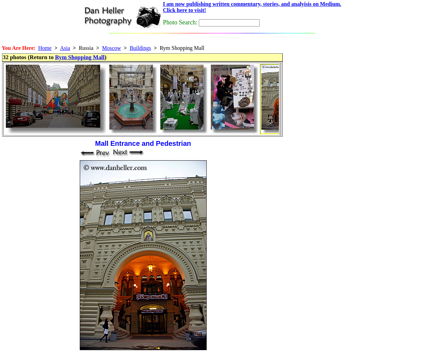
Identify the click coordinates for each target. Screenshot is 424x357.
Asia (65, 48)
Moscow (111, 48)
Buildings (140, 48)
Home (45, 48)
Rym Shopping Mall (80, 57)
